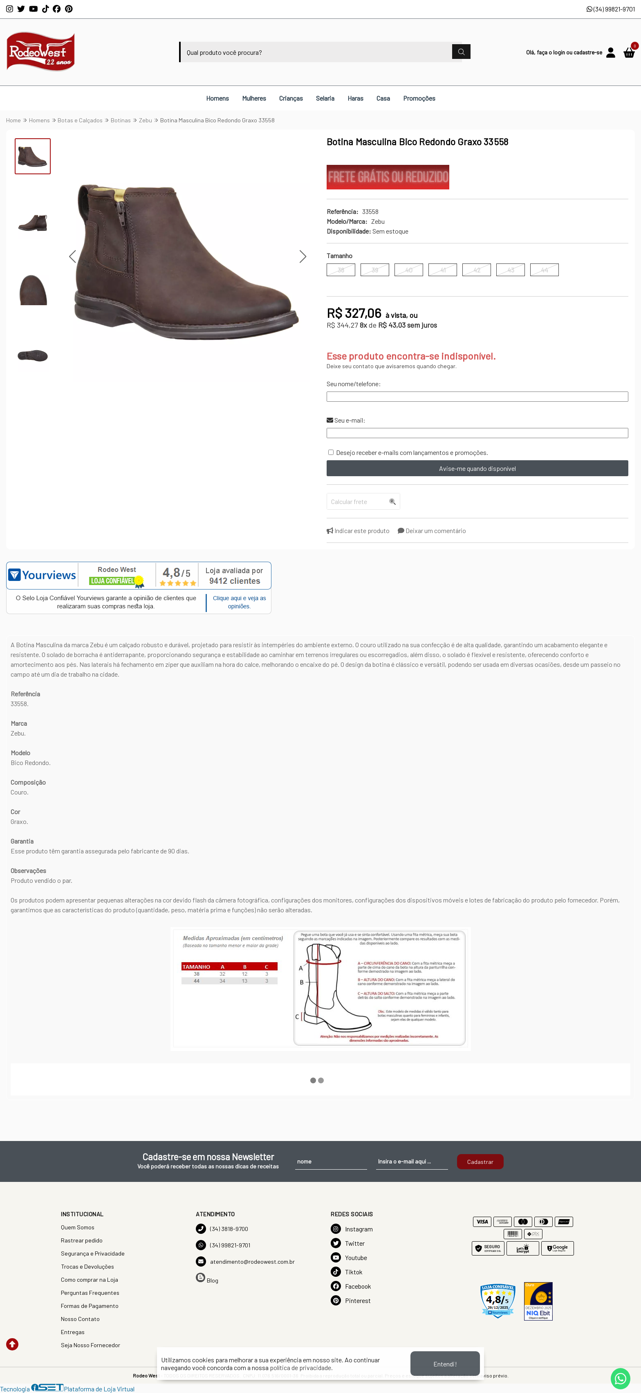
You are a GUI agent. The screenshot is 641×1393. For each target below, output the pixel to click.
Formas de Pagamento (90, 1305)
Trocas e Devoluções (87, 1266)
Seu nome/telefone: (354, 383)
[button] (72, 257)
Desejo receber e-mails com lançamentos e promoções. (412, 452)
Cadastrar (480, 1161)
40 (408, 270)
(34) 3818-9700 (222, 1229)
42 (476, 270)
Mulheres (254, 98)
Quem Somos (77, 1227)
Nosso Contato (80, 1318)
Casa (383, 98)
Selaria (325, 98)
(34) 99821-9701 (611, 9)
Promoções (419, 98)
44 (544, 270)
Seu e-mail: (346, 420)
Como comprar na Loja (89, 1279)
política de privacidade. (301, 1367)
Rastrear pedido (82, 1240)
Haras (355, 98)
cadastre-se (588, 52)
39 (375, 270)
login (559, 52)
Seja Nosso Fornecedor (90, 1344)
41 (443, 270)
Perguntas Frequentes (90, 1292)
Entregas (73, 1331)
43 (510, 270)
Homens (217, 98)
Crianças (291, 98)
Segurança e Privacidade (93, 1253)
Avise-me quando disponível (477, 468)
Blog (207, 1278)
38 (341, 270)
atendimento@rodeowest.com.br (245, 1261)
